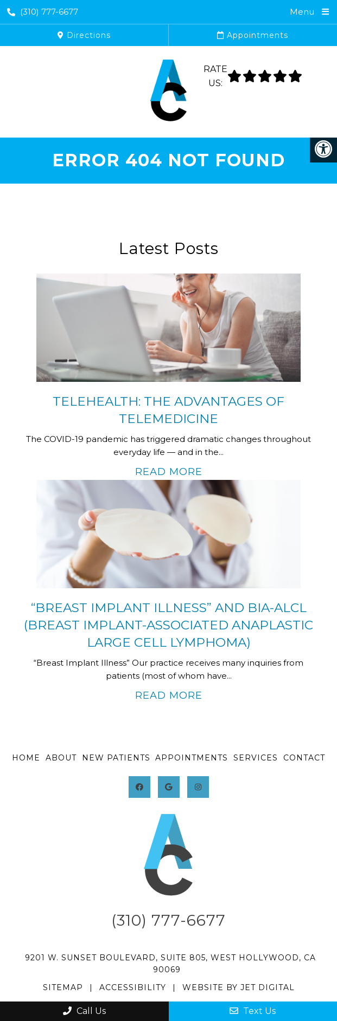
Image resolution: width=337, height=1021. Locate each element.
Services (255, 758)
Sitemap (63, 987)
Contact (304, 758)
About (61, 758)
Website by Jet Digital (238, 987)
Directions (84, 35)
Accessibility (132, 987)
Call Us (84, 1011)
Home (26, 758)
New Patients (116, 758)
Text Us (253, 1011)
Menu (302, 11)
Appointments (252, 35)
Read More (168, 472)
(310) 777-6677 (42, 11)
